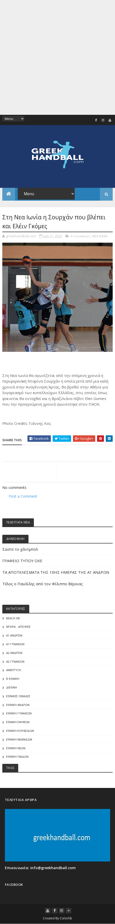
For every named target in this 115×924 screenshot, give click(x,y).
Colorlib (66, 918)
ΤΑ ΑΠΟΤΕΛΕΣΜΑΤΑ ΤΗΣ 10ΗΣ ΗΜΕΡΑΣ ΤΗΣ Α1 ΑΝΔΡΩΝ (55, 572)
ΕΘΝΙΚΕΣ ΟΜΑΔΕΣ (18, 696)
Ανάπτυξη (13, 670)
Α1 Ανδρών (14, 635)
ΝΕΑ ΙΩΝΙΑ (100, 236)
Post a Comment (23, 496)
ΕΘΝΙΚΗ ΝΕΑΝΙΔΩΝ (19, 739)
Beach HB (13, 618)
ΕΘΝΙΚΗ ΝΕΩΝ (15, 748)
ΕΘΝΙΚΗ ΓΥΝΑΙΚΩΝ (19, 713)
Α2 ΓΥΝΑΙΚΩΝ (15, 661)
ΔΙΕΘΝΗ (11, 687)
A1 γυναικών (80, 236)
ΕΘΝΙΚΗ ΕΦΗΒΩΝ (18, 722)
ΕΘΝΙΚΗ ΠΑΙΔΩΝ (17, 756)
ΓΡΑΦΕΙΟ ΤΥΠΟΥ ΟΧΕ (22, 560)
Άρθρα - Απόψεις (18, 627)
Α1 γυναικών (15, 644)
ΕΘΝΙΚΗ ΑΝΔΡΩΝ (18, 705)
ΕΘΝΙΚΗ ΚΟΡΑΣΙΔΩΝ (20, 731)
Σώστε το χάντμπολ (20, 549)
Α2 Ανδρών (14, 653)
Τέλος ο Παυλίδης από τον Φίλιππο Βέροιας (42, 583)
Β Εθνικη (12, 679)
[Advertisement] (57, 57)
